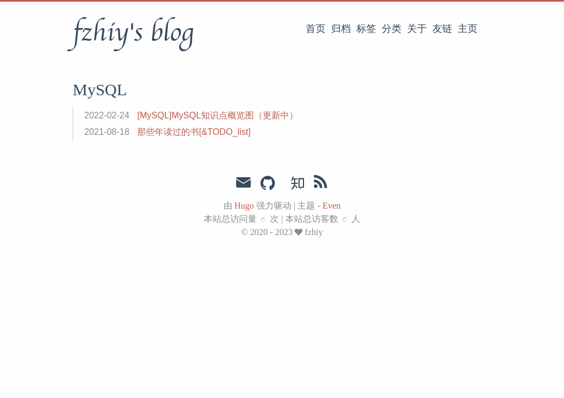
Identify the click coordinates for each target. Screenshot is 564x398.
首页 (316, 28)
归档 (341, 28)
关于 (417, 28)
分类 (392, 28)
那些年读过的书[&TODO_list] (194, 132)
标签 (366, 28)
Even (332, 205)
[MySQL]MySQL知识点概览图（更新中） (217, 115)
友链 (442, 28)
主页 (468, 28)
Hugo (244, 205)
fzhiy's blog (133, 32)
